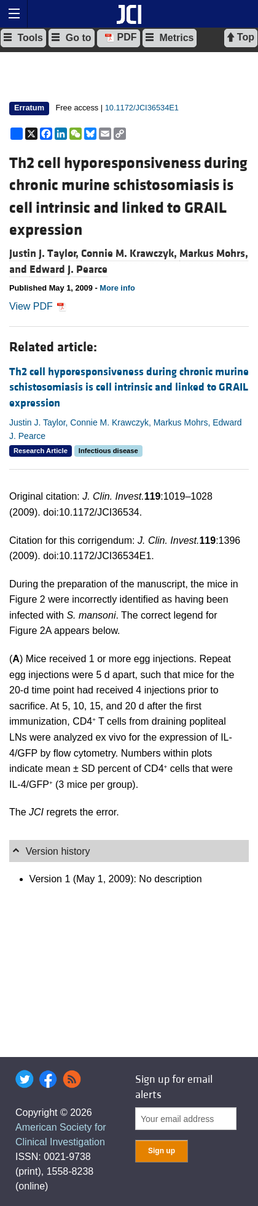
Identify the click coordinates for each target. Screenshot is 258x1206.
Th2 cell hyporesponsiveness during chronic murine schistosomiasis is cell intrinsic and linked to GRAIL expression (129, 387)
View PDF (37, 306)
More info (117, 287)
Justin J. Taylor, (45, 253)
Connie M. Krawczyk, (130, 253)
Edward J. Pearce (68, 269)
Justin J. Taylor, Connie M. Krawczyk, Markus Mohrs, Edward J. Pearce (125, 429)
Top (240, 37)
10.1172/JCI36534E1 (142, 107)
